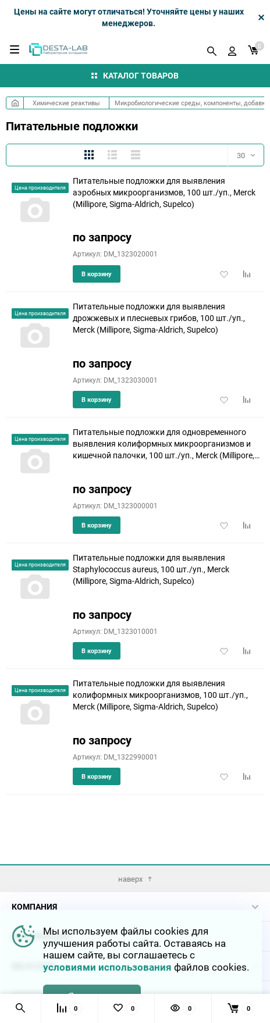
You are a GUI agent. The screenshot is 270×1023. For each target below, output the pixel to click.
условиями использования (107, 967)
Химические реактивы (66, 102)
